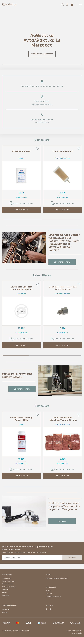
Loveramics (21, 294)
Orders (48, 591)
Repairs (4, 592)
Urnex (21, 158)
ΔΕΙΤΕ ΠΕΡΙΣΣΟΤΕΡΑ (62, 262)
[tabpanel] (42, 35)
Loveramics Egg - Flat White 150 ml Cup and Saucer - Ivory (21, 288)
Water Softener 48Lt (62, 151)
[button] (80, 4)
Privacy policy (6, 578)
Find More (62, 521)
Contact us (6, 609)
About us (5, 589)
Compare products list (53, 596)
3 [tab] (68, 355)
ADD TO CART (21, 210)
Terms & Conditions (9, 587)
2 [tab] (61, 220)
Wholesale (5, 595)
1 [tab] (42, 64)
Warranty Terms (7, 584)
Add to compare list (21, 203)
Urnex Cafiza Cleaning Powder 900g (21, 418)
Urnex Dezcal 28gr (21, 151)
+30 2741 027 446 (42, 123)
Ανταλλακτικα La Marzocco (42, 54)
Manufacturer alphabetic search (57, 578)
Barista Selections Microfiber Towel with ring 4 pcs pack (63, 418)
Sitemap (5, 612)
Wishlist (49, 594)
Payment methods (8, 581)
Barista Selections (62, 158)
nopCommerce (77, 630)
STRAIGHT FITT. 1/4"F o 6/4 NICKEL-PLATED (62, 288)
